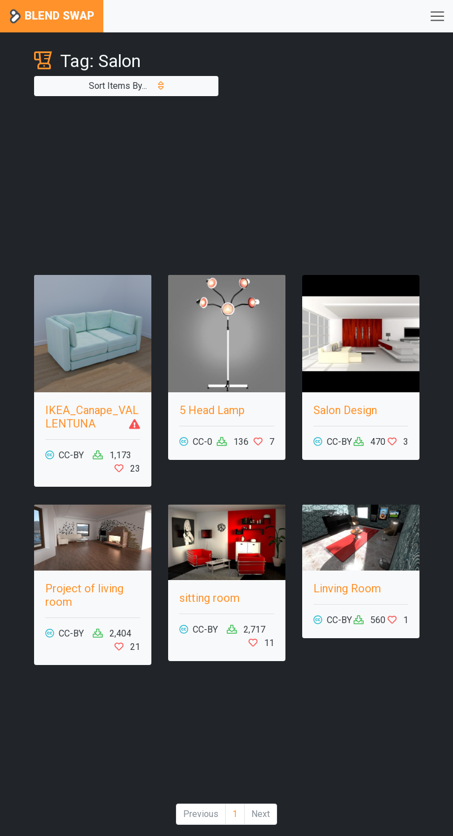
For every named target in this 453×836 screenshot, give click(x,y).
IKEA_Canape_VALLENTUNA (92, 416)
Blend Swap (51, 16)
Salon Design (345, 410)
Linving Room (347, 588)
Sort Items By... (126, 85)
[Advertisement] (226, 185)
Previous (200, 814)
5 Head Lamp (212, 410)
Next (260, 814)
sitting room (209, 598)
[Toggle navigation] (437, 16)
